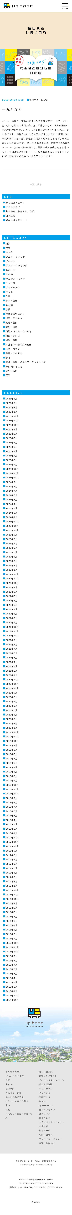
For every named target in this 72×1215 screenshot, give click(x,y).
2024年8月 (11, 486)
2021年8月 (11, 644)
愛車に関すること (15, 314)
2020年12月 (12, 679)
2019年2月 (11, 776)
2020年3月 (11, 719)
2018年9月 (11, 798)
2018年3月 (11, 824)
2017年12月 (12, 837)
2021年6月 (11, 653)
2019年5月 (11, 763)
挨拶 (8, 248)
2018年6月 (11, 811)
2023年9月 (11, 535)
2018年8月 (11, 802)
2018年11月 (12, 789)
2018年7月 (11, 807)
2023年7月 (11, 543)
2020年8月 (11, 697)
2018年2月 (11, 829)
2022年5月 (11, 605)
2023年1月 (11, 570)
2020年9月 (11, 693)
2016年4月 (11, 925)
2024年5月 (11, 499)
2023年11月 (12, 526)
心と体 (9, 305)
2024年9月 (11, 482)
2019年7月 (11, 754)
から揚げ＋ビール (15, 202)
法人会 (9, 252)
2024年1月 (11, 517)
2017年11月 (12, 842)
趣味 (8, 358)
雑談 (8, 243)
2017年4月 (11, 873)
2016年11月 (12, 894)
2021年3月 (11, 666)
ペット (9, 292)
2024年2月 (11, 513)
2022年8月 (11, 592)
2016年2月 (11, 934)
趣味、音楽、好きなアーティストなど (26, 362)
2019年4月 (11, 767)
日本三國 (10, 216)
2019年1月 (11, 780)
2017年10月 (12, 846)
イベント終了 (13, 207)
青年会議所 (11, 371)
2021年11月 (12, 631)
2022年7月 (11, 596)
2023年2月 (11, 565)
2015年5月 (11, 973)
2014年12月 (12, 995)
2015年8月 (11, 960)
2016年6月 (11, 916)
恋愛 (8, 309)
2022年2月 (11, 618)
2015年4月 (11, 978)
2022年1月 (11, 622)
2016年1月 (11, 938)
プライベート (13, 287)
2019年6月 (11, 758)
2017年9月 (11, 851)
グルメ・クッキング (17, 265)
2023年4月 (11, 557)
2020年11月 (12, 684)
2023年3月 (11, 561)
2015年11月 (12, 947)
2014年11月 (12, 1000)
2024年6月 (11, 495)
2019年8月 (11, 750)
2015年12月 (12, 943)
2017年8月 (11, 855)
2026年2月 (11, 407)
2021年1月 (11, 675)
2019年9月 (11, 745)
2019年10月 (12, 741)
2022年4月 (11, 609)
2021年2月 (11, 671)
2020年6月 (11, 706)
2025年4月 (11, 451)
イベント (10, 261)
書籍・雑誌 (11, 340)
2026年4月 (11, 399)
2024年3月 (11, 508)
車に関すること (14, 366)
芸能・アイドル (14, 353)
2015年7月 (11, 965)
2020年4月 (11, 715)
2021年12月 (12, 627)
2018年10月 (12, 793)
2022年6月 (11, 600)
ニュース (10, 283)
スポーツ (10, 270)
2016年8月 (11, 908)
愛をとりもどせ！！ (16, 220)
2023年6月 (11, 548)
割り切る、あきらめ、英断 (20, 211)
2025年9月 (11, 429)
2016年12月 (12, 890)
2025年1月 (11, 464)
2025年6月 (11, 442)
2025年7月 (11, 438)
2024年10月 (12, 477)
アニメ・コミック (15, 257)
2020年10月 (12, 688)
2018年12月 (12, 785)
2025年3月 (11, 455)
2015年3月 (11, 982)
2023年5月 (11, 552)
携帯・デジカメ (14, 318)
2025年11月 (12, 420)
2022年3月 (11, 614)
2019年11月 (12, 736)
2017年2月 (11, 881)
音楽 (8, 375)
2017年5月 (11, 868)
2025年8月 (11, 434)
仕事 (8, 296)
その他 (9, 274)
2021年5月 (11, 657)
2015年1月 (11, 991)
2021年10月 (12, 635)
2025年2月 (11, 460)
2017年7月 (11, 859)
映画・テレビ (13, 336)
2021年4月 (11, 662)
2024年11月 (12, 473)
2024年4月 (11, 504)
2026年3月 (11, 403)
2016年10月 (12, 899)
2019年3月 (11, 772)
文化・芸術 (11, 322)
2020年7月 (11, 701)
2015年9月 (11, 956)
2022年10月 (12, 583)
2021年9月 (11, 640)
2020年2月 (11, 723)
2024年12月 (12, 469)
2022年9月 (11, 587)
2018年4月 (11, 820)
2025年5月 (11, 447)
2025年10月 (12, 425)
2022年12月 (12, 574)
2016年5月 (11, 921)
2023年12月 (12, 521)
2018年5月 (11, 815)
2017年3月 (11, 877)
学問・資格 (11, 300)
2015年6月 (11, 969)
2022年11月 (12, 578)
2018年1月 (11, 833)
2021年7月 (11, 649)
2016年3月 (11, 930)
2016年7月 (11, 912)
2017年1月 (11, 886)
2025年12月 (12, 416)
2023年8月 (11, 539)
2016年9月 (11, 903)
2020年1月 (11, 728)
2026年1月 (11, 412)
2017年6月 (11, 864)
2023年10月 (12, 530)
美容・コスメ (13, 349)
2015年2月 (11, 987)
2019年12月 (12, 732)
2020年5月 (11, 710)
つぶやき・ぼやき (39, 100)
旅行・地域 (11, 327)
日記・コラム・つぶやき (19, 331)
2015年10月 (12, 951)
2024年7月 (11, 491)
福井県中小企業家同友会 (18, 344)
